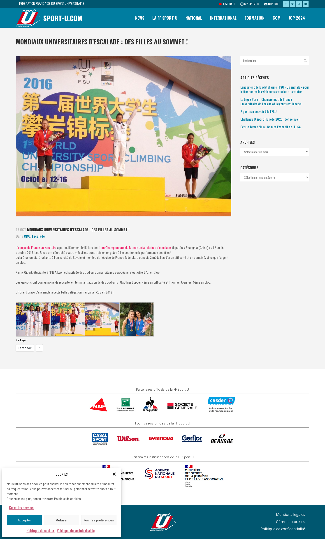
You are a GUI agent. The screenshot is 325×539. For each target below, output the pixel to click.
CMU (27, 236)
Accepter (24, 520)
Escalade (38, 236)
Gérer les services (21, 507)
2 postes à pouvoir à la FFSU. (258, 111)
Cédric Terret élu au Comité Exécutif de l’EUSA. (270, 126)
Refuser (62, 520)
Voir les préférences (99, 520)
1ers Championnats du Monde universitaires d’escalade (135, 248)
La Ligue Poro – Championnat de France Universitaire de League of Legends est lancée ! (271, 101)
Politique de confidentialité (76, 530)
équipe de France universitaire (37, 248)
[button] (114, 474)
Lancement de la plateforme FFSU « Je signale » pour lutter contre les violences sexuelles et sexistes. (274, 89)
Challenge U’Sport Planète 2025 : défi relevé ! (269, 119)
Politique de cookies (41, 530)
